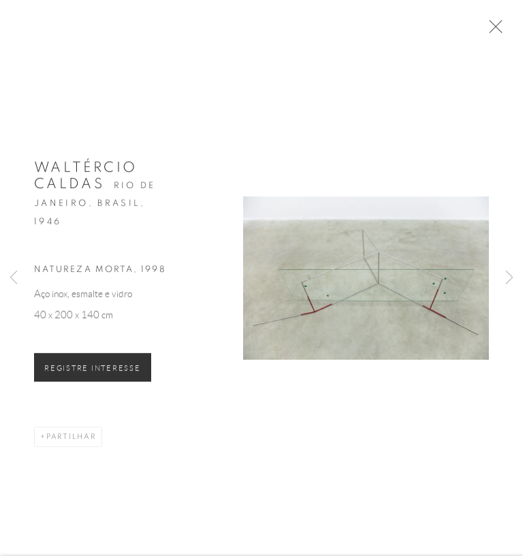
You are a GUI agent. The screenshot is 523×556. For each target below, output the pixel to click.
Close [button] (492, 30)
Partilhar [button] (71, 438)
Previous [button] (13, 277)
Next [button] (509, 277)
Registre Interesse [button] (92, 370)
